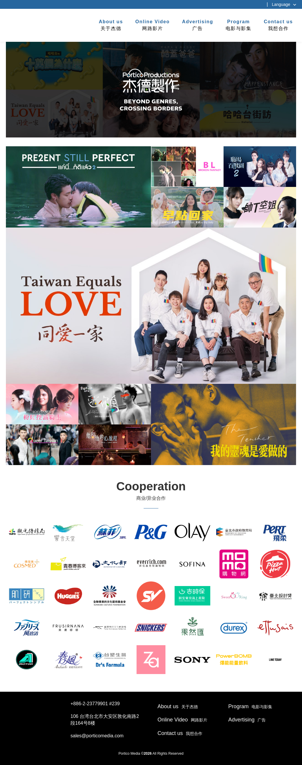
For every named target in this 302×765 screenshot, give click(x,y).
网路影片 (152, 25)
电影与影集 (239, 25)
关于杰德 (111, 25)
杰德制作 (24, 24)
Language (281, 4)
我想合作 (278, 25)
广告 (197, 25)
